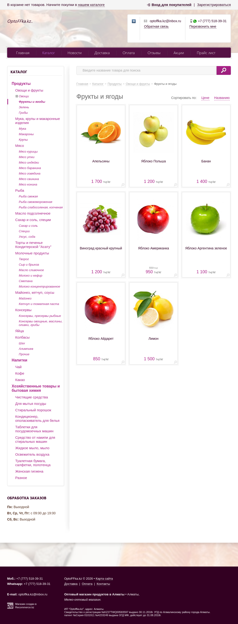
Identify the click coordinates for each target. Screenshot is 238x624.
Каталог (48, 52)
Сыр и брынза (29, 264)
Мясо (19, 146)
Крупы (23, 139)
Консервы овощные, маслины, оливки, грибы (41, 323)
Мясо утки (27, 157)
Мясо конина (28, 184)
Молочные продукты (32, 253)
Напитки (19, 360)
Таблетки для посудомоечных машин (34, 429)
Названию (222, 98)
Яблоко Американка (153, 248)
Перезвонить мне (202, 26)
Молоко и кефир (30, 275)
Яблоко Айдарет (101, 338)
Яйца (19, 331)
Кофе (19, 373)
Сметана (26, 281)
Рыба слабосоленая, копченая (41, 207)
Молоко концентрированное (39, 286)
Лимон (154, 338)
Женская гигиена (29, 471)
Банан (206, 161)
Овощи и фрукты (29, 90)
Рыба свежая (28, 196)
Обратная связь (156, 26)
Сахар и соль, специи (33, 220)
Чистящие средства (31, 397)
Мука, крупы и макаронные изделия (37, 121)
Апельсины (100, 161)
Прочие (24, 354)
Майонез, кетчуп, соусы (34, 292)
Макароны (26, 134)
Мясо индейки (29, 162)
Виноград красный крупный (101, 248)
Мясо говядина (29, 173)
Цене (205, 98)
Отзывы (154, 52)
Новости (75, 52)
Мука (22, 128)
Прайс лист (206, 52)
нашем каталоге (91, 5)
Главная (23, 52)
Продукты (21, 84)
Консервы (23, 310)
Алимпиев (26, 349)
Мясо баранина (30, 168)
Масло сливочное (31, 270)
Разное (21, 478)
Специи (24, 231)
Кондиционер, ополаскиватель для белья (37, 418)
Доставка (102, 52)
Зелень (24, 107)
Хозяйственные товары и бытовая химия (36, 388)
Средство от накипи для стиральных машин (35, 439)
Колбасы (22, 337)
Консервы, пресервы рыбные (40, 316)
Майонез (25, 298)
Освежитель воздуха (32, 454)
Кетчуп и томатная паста (39, 304)
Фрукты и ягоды (32, 101)
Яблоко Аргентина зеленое (206, 248)
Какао (20, 380)
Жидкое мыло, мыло (32, 448)
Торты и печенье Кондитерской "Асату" (33, 245)
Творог (24, 259)
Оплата (129, 52)
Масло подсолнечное (32, 213)
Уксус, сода (27, 236)
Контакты (103, 584)
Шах (22, 343)
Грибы (23, 112)
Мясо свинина (29, 179)
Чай (18, 367)
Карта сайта (104, 578)
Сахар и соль (28, 225)
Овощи (24, 96)
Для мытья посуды (30, 404)
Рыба (19, 190)
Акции (179, 52)
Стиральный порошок (33, 410)
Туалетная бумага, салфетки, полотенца (32, 463)
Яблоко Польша (153, 161)
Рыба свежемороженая (35, 202)
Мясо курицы (28, 151)
